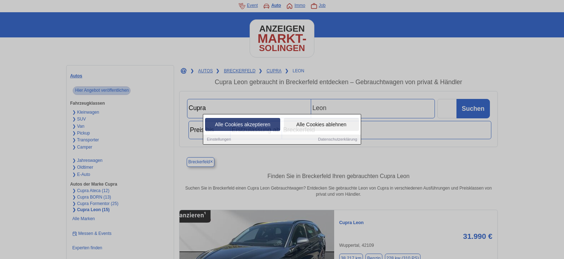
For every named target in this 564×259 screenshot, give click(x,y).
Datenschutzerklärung (337, 139)
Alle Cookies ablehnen (321, 125)
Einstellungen (219, 139)
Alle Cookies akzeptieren (242, 125)
